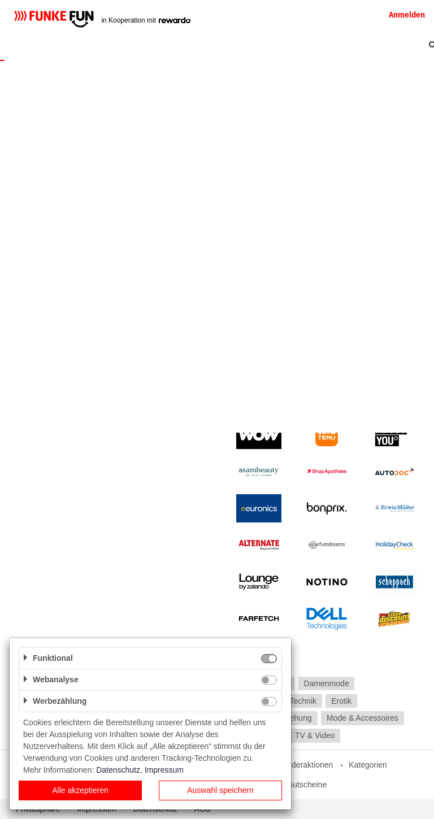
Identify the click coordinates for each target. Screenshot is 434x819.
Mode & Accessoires (362, 718)
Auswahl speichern (220, 790)
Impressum (164, 769)
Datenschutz (118, 769)
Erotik (341, 700)
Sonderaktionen (305, 764)
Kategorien (368, 764)
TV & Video (315, 735)
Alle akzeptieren (80, 790)
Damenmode (326, 683)
